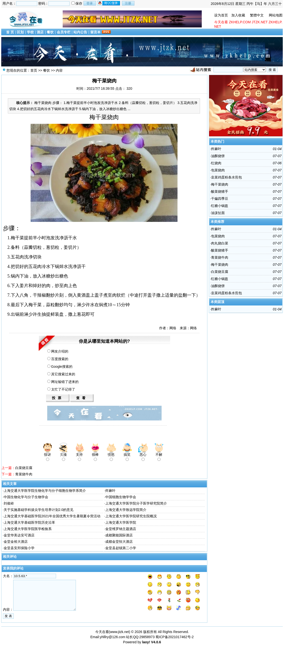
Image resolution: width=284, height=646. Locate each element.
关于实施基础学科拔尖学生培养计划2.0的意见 (38, 510)
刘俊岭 (9, 503)
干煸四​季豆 (219, 199)
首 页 (10, 32)
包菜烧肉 (218, 170)
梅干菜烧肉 (219, 184)
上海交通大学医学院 (120, 522)
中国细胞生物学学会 (120, 497)
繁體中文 (257, 15)
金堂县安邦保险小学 (19, 548)
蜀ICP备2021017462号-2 (174, 637)
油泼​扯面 (218, 213)
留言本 (95, 32)
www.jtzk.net (119, 632)
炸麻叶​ (110, 491)
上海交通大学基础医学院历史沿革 (29, 522)
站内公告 (80, 32)
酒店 (40, 32)
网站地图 (276, 15)
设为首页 (221, 15)
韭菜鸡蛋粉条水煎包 (226, 177)
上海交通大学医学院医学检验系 (28, 529)
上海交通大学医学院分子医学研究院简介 (136, 503)
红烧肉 (216, 163)
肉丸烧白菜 (219, 243)
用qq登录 (109, 3)
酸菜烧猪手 (219, 191)
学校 (30, 32)
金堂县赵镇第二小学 (120, 548)
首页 (33, 70)
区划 (20, 32)
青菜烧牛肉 (23, 474)
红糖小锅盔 (219, 206)
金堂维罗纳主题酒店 (120, 529)
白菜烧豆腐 (23, 468)
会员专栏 (64, 32)
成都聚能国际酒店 (119, 535)
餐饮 (50, 32)
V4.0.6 (156, 642)
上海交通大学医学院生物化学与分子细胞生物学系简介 (45, 491)
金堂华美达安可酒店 (19, 535)
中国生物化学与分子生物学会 (26, 497)
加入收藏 (238, 15)
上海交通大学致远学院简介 (125, 510)
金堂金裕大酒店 (16, 542)
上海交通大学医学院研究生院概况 (131, 516)
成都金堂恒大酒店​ (119, 542)
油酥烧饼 (218, 156)
